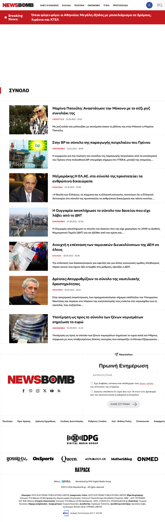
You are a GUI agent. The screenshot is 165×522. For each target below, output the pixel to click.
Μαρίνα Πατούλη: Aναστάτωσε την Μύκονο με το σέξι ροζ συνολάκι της (101, 110)
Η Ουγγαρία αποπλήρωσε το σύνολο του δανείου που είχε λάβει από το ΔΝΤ (101, 213)
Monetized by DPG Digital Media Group (93, 481)
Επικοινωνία (142, 421)
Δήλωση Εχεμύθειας (45, 421)
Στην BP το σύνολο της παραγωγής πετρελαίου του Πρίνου (101, 142)
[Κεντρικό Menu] (160, 5)
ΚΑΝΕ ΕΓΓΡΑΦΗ (124, 404)
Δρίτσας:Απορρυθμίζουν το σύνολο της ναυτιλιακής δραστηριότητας (95, 281)
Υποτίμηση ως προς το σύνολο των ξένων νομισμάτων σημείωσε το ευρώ (97, 319)
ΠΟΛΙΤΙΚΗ (79, 5)
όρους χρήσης (147, 383)
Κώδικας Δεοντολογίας (72, 421)
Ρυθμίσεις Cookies (97, 421)
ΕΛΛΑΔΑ (66, 5)
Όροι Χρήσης (24, 421)
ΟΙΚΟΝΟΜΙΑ (94, 5)
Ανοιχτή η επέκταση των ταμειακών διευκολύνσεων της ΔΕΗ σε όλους (105, 247)
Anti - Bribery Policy (121, 421)
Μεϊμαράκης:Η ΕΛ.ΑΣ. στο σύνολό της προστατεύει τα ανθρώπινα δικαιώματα (97, 178)
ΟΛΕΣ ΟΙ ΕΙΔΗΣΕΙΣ (49, 5)
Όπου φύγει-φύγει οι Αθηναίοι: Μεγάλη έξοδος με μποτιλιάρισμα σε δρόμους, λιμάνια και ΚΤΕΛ (91, 17)
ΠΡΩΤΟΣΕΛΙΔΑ (120, 5)
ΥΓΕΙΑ (106, 5)
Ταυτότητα (7, 421)
